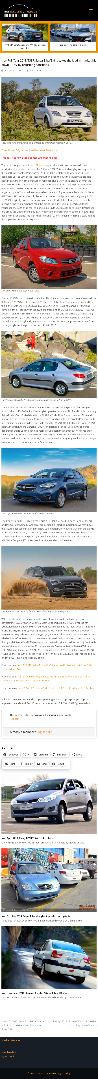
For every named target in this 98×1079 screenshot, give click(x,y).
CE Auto (40, 165)
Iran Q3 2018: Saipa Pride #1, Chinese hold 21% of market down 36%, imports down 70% (22, 1025)
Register (14, 718)
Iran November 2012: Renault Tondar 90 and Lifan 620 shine (35, 993)
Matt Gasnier (36, 70)
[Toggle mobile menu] (91, 10)
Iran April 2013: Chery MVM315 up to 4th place (27, 838)
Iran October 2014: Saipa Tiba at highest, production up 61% (35, 916)
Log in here (44, 732)
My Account (7, 1056)
